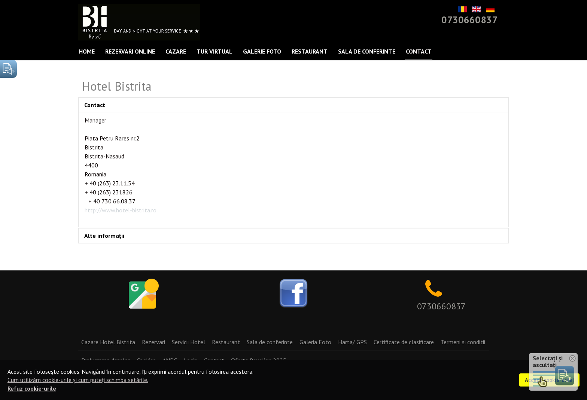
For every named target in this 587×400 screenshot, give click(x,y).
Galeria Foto (315, 342)
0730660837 (469, 19)
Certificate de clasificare (404, 342)
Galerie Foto (262, 51)
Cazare (175, 51)
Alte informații (104, 235)
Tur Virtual (214, 51)
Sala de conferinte (366, 51)
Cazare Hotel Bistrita (108, 342)
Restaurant (310, 51)
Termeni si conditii (463, 342)
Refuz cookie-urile (31, 388)
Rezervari (153, 342)
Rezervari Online (130, 51)
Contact (419, 51)
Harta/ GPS (352, 342)
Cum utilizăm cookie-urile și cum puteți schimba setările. (77, 380)
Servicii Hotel (188, 342)
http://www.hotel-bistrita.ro (120, 210)
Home (87, 51)
